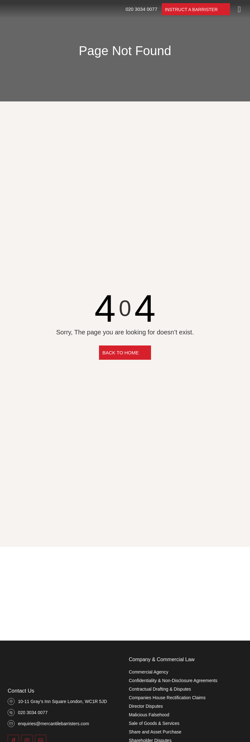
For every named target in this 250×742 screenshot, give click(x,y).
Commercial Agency (148, 671)
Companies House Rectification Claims (167, 697)
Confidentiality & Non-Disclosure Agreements (173, 680)
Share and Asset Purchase (155, 731)
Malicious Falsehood (149, 714)
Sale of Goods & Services (154, 723)
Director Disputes (146, 706)
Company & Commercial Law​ (161, 659)
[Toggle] (239, 9)
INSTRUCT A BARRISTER (191, 9)
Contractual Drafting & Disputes (160, 689)
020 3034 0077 (141, 9)
